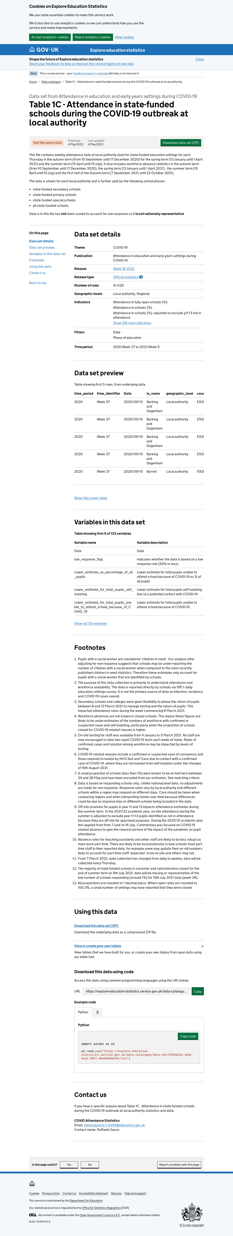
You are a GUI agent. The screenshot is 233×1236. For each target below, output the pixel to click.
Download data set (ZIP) (181, 143)
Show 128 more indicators (132, 323)
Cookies (34, 1193)
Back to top (37, 283)
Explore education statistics (117, 50)
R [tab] (97, 1012)
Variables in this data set (47, 254)
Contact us (37, 273)
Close (199, 59)
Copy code (188, 1036)
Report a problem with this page (179, 1164)
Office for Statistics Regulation (101, 1208)
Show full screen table (90, 498)
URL (77, 991)
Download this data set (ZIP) (96, 926)
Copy (198, 991)
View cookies (124, 37)
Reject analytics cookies (93, 37)
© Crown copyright (192, 1225)
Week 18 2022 (124, 269)
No (93, 1164)
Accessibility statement (93, 1193)
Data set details (41, 241)
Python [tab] (83, 1012)
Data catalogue (51, 81)
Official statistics (128, 277)
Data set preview (41, 247)
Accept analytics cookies (50, 37)
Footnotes (36, 260)
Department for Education (86, 1200)
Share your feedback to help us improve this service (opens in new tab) (81, 64)
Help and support (135, 1193)
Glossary (116, 1193)
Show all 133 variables (90, 623)
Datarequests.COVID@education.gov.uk (114, 1125)
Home (33, 81)
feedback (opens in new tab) (90, 73)
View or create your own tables (97, 946)
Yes (72, 1164)
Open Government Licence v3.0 (100, 1215)
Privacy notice (51, 1193)
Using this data (40, 266)
